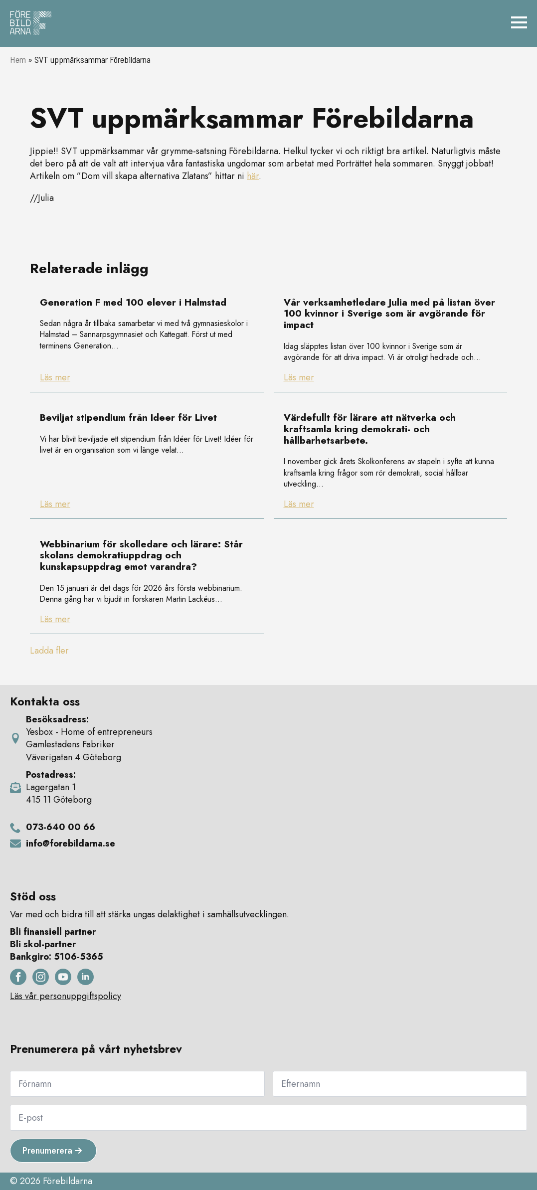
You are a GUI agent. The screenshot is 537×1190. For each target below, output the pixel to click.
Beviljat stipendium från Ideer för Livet (128, 418)
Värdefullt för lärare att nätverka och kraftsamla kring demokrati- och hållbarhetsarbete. (370, 429)
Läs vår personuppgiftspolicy (65, 996)
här (253, 176)
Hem (18, 59)
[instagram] (40, 977)
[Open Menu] (519, 22)
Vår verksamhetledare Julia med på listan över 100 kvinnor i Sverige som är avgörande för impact (389, 314)
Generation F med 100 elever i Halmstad (133, 303)
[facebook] (18, 977)
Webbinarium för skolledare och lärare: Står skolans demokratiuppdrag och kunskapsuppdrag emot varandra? (141, 556)
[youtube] (63, 977)
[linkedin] (85, 977)
